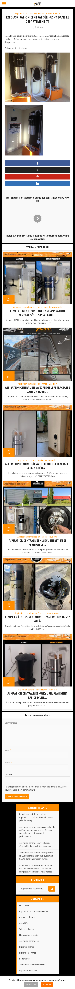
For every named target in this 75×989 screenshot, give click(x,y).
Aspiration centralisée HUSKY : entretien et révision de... (37, 543)
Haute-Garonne (53, 613)
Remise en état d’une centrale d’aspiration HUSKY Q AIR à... (37, 619)
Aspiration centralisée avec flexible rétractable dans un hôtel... (37, 390)
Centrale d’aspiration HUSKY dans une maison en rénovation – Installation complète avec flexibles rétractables (36, 868)
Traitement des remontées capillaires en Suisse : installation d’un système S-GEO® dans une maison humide (36, 855)
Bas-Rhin (53, 385)
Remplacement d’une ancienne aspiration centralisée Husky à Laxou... (37, 314)
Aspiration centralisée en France (29, 13)
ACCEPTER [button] (47, 984)
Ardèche (53, 461)
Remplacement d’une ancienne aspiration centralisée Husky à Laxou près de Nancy (36, 817)
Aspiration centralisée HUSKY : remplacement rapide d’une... (37, 695)
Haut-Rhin (53, 537)
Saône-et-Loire (53, 13)
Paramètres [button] (31, 984)
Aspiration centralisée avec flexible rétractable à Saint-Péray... (37, 466)
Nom (8, 750)
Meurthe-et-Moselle (53, 308)
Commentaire (11, 722)
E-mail (8, 762)
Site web (8, 774)
